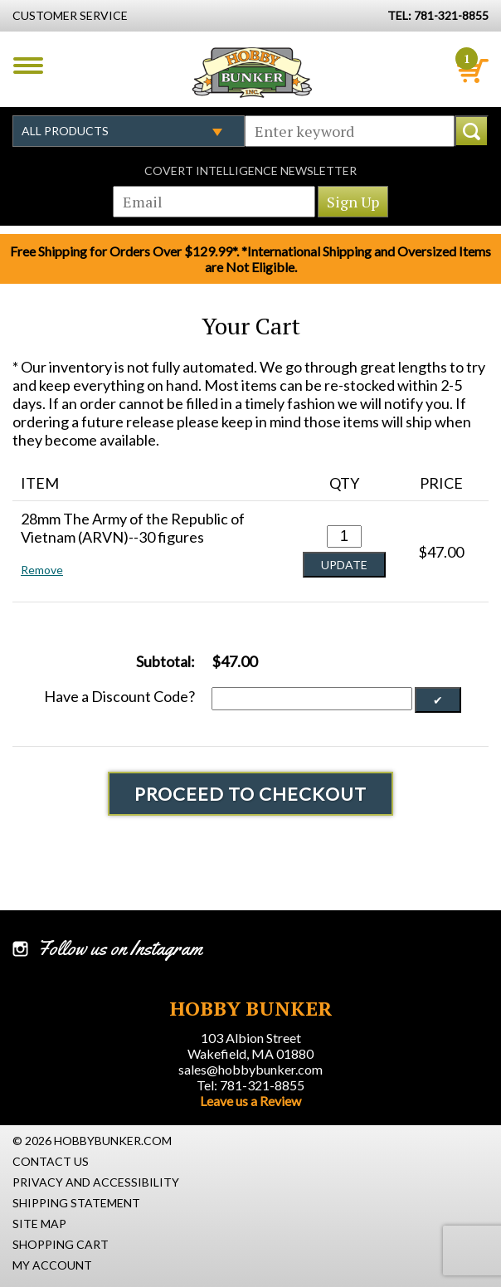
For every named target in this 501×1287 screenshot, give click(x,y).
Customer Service (70, 15)
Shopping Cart (60, 1244)
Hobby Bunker (252, 72)
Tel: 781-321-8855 (250, 1085)
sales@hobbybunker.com (250, 1069)
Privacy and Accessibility (95, 1182)
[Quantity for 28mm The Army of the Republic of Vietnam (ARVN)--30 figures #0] (344, 536)
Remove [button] (42, 570)
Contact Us (50, 1161)
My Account (52, 1265)
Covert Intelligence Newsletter (250, 170)
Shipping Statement (76, 1203)
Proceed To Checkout (250, 793)
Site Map (39, 1223)
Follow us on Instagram (119, 948)
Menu (28, 65)
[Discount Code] (312, 698)
